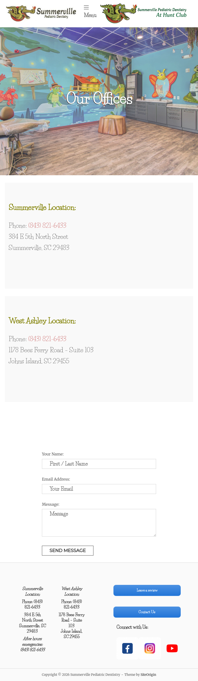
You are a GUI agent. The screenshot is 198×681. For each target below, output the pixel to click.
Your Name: (53, 454)
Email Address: (56, 479)
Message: (50, 504)
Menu (92, 11)
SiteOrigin (148, 675)
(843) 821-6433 (47, 225)
